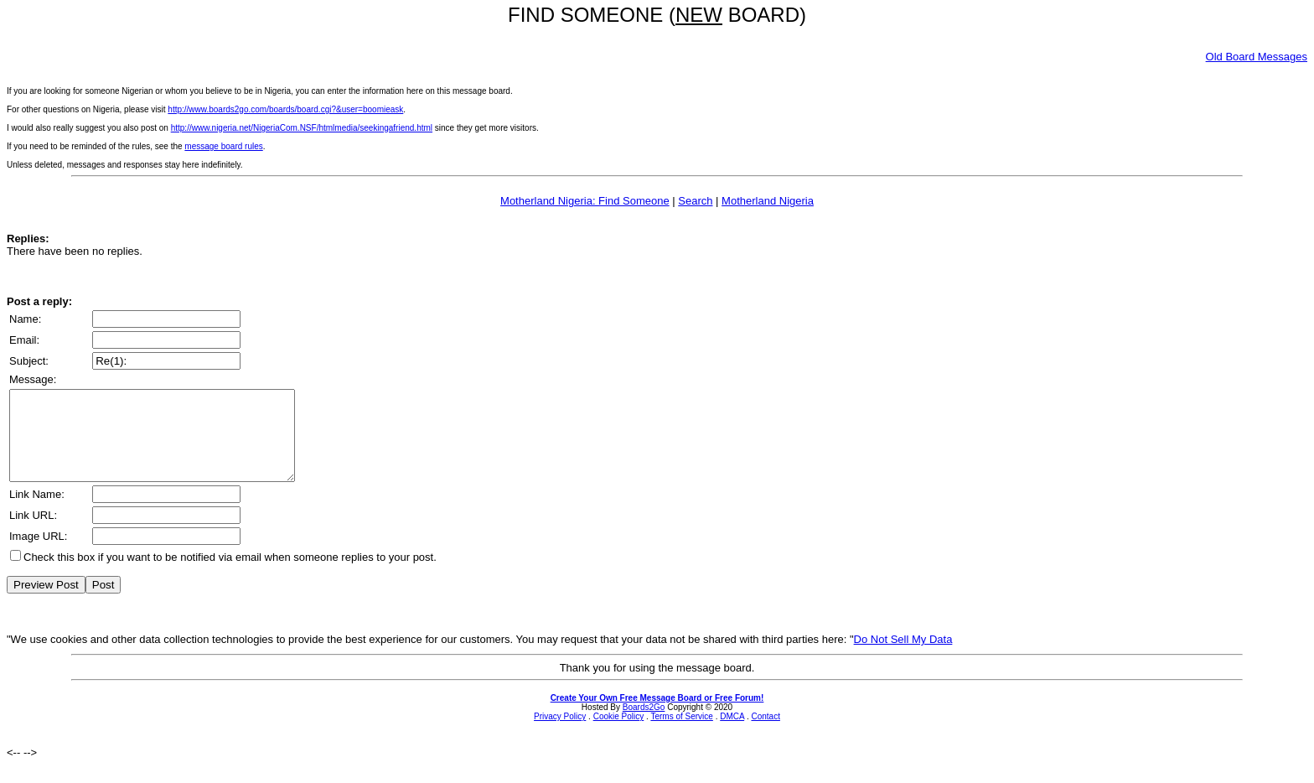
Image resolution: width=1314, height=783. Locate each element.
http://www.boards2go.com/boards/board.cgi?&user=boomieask (285, 109)
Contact (765, 734)
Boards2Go (644, 724)
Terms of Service (681, 734)
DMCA (732, 734)
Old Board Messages (1256, 56)
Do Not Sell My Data (903, 657)
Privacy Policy (560, 734)
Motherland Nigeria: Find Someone (585, 200)
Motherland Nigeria (768, 200)
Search (695, 200)
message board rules (223, 146)
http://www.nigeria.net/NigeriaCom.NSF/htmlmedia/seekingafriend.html (301, 127)
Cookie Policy (618, 734)
